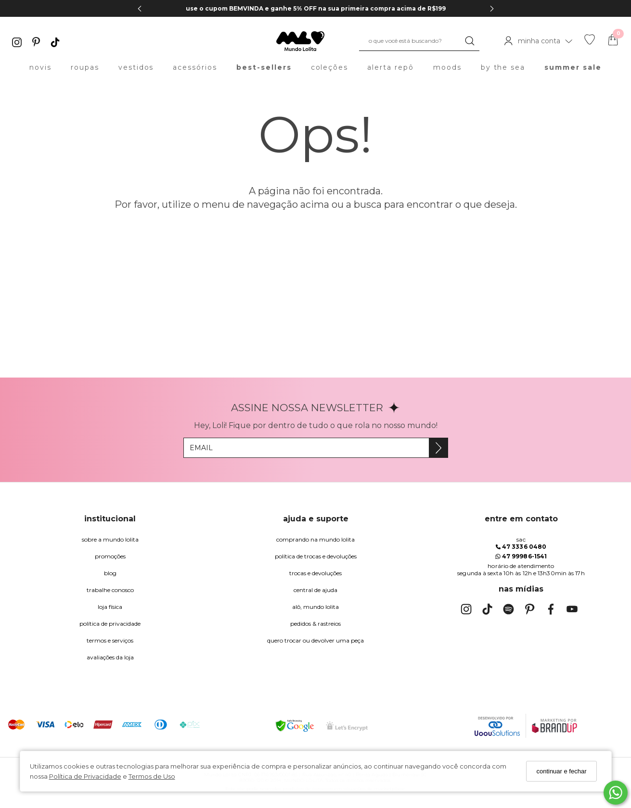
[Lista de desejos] (589, 42)
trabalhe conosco (110, 589)
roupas (85, 67)
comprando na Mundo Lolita (315, 539)
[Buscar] (469, 40)
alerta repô (390, 67)
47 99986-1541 (521, 556)
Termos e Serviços (110, 640)
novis (40, 67)
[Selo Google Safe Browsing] (294, 726)
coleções (329, 67)
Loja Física (110, 606)
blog (110, 573)
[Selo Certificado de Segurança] (347, 726)
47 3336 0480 (521, 546)
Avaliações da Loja (110, 657)
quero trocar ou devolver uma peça (315, 640)
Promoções (110, 556)
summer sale (573, 67)
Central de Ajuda (315, 589)
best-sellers (264, 67)
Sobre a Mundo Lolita (110, 539)
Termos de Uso (152, 776)
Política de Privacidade (85, 776)
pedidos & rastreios (315, 623)
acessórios (195, 67)
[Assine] (438, 447)
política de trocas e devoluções (316, 556)
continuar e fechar (561, 771)
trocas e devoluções (315, 573)
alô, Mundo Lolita (315, 606)
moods (447, 67)
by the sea (503, 67)
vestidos (136, 67)
